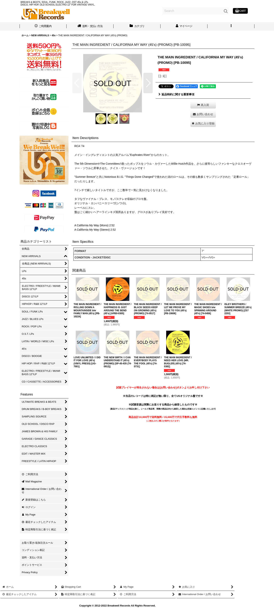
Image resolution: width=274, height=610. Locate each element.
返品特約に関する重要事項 (176, 94)
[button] (230, 26)
